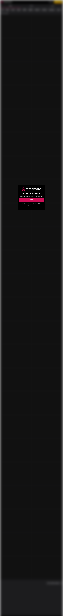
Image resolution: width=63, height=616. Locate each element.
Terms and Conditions (31, 205)
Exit (31, 207)
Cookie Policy (26, 204)
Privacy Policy (33, 204)
